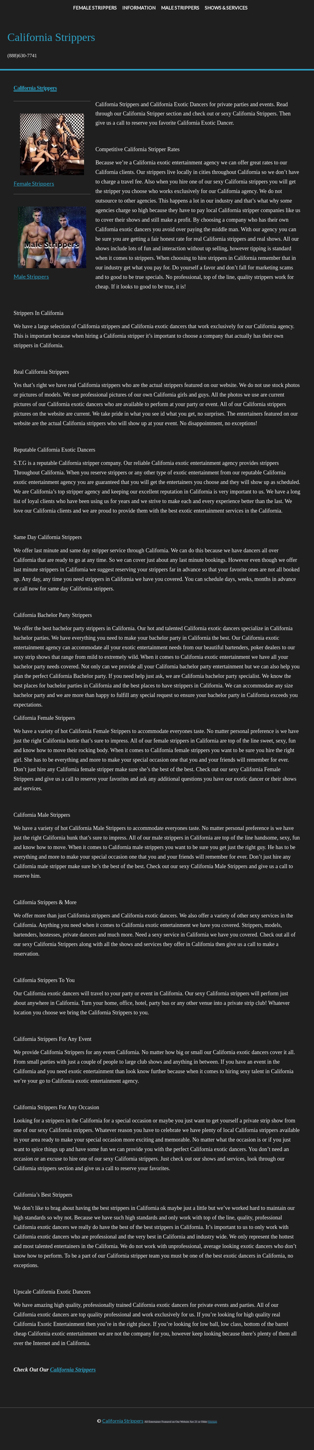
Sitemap (212, 1421)
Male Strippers (31, 276)
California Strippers (73, 1370)
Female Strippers (34, 183)
